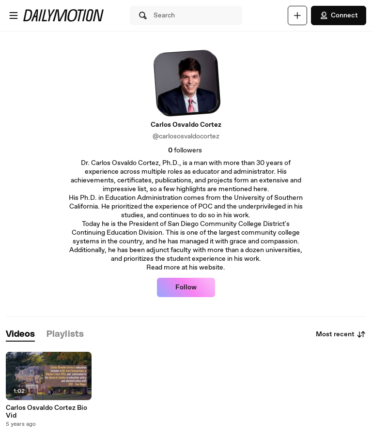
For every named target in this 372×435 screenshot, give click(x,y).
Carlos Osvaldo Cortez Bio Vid (46, 412)
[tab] (20, 335)
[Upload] (297, 15)
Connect (338, 15)
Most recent (341, 334)
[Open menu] (13, 15)
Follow (186, 287)
